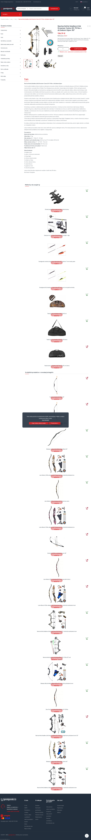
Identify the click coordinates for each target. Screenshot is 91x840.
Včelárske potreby (5, 58)
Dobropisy (59, 810)
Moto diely (3, 76)
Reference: (61, 36)
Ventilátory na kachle (6, 41)
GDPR (25, 808)
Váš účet (60, 800)
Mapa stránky (27, 828)
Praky (2, 72)
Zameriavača (4, 48)
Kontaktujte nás (37, 1)
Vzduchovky (4, 30)
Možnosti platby (39, 812)
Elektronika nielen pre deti (7, 44)
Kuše (2, 34)
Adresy (59, 812)
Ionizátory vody (5, 65)
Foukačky (3, 80)
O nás (25, 805)
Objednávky (60, 808)
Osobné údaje (60, 805)
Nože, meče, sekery (5, 62)
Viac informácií (45, 420)
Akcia (25, 824)
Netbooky (3, 55)
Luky (2, 37)
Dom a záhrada (4, 69)
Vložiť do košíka (78, 48)
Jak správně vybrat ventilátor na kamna (50, 809)
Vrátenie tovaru (39, 814)
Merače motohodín (5, 51)
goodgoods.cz (12, 835)
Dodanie (37, 805)
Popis (26, 79)
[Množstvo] (63, 48)
